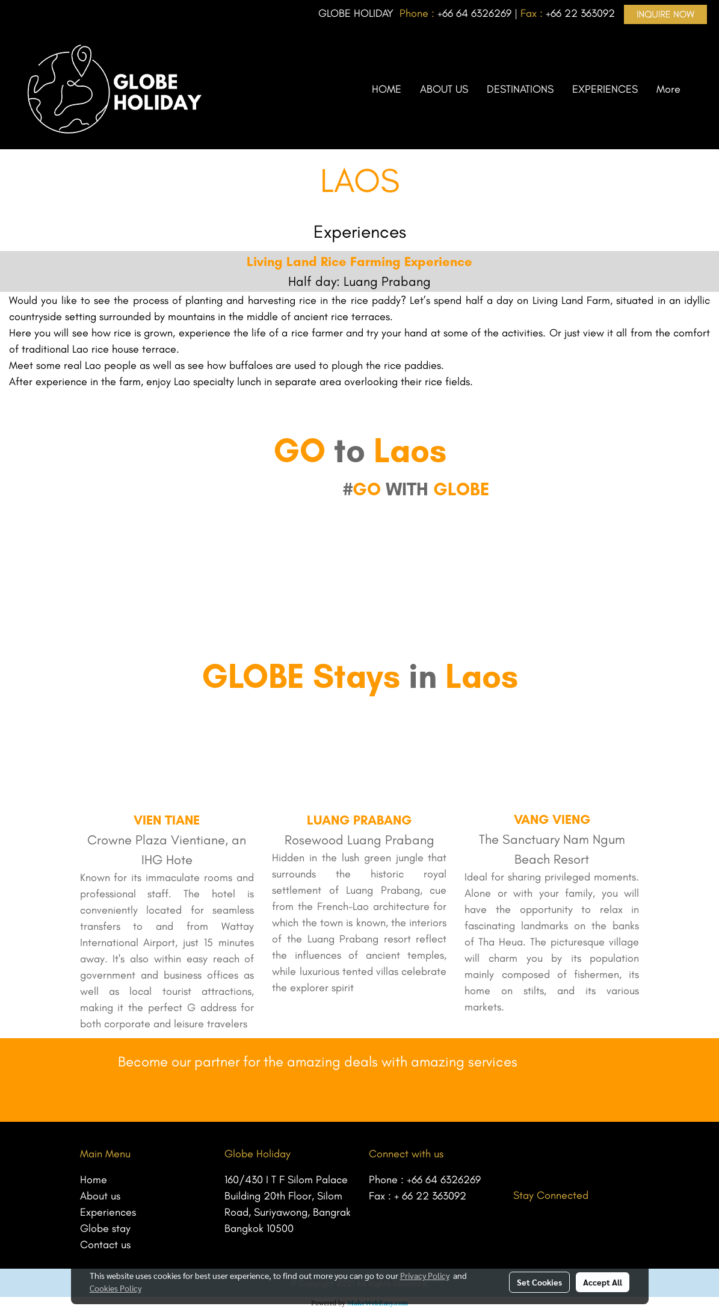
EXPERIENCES (605, 89)
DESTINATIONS (520, 89)
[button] (700, 89)
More (668, 89)
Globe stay (105, 1228)
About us (100, 1195)
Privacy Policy (424, 1275)
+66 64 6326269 (444, 1179)
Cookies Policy (115, 1288)
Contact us (105, 1244)
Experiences (108, 1212)
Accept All (602, 1282)
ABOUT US (444, 89)
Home (93, 1179)
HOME (386, 89)
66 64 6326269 (476, 13)
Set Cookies (539, 1282)
